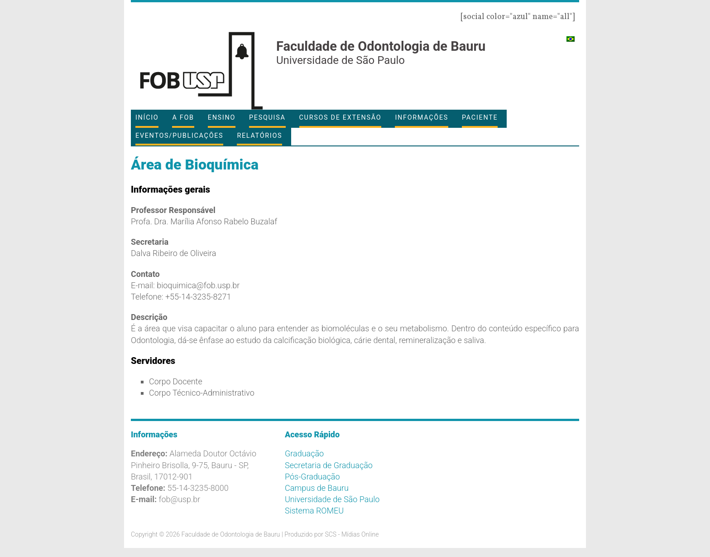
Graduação (304, 453)
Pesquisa (267, 117)
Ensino (221, 117)
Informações (421, 117)
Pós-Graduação (312, 476)
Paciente (480, 117)
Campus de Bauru (317, 488)
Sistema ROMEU (314, 510)
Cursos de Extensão (340, 117)
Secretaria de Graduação (329, 465)
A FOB (183, 117)
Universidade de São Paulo (332, 499)
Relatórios (259, 136)
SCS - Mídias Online (352, 534)
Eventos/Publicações (179, 136)
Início (146, 117)
